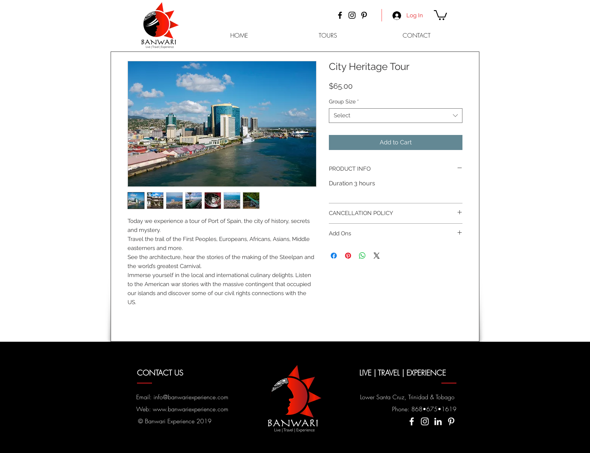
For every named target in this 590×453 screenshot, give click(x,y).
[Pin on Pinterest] (348, 255)
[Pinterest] (364, 15)
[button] (440, 14)
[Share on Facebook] (333, 255)
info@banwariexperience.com (191, 397)
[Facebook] (340, 15)
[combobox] (395, 115)
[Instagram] (352, 15)
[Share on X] (376, 255)
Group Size (344, 101)
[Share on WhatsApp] (362, 255)
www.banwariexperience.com (190, 409)
